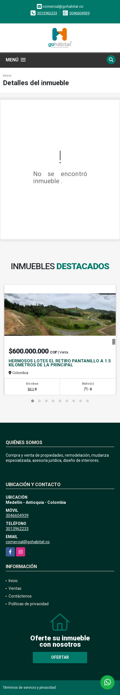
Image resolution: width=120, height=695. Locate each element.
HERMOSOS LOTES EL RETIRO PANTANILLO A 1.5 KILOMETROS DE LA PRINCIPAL (60, 363)
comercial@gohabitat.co (28, 542)
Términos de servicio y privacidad (29, 688)
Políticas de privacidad (29, 604)
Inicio (7, 75)
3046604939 (79, 13)
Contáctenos (20, 596)
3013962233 (47, 13)
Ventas (15, 588)
